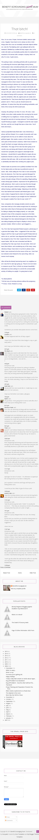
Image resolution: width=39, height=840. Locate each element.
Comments (9, 820)
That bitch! (9, 685)
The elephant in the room (13, 693)
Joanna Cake (8, 493)
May (7, 710)
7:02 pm (6, 397)
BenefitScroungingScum (19, 586)
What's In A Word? (17, 614)
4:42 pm (6, 364)
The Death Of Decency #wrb (20, 622)
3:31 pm (6, 349)
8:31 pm (6, 405)
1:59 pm (6, 332)
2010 (6, 662)
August (8, 703)
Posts (7, 817)
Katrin (6, 399)
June (7, 707)
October (8, 699)
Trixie (6, 428)
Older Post (33, 573)
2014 (6, 653)
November (9, 697)
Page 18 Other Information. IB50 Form (23, 630)
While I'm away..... (11, 670)
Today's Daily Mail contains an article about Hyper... (21, 679)
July (7, 705)
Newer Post (6, 573)
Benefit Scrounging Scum (18, 831)
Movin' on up (9, 672)
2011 (6, 660)
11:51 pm (7, 500)
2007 (6, 720)
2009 (6, 664)
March (8, 714)
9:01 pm (6, 426)
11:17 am (7, 469)
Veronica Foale (8, 407)
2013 (6, 655)
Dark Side (7, 386)
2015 (6, 651)
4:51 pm (6, 384)
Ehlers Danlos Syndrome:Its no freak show (18, 691)
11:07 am (7, 529)
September (9, 701)
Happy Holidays (10, 676)
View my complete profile (18, 588)
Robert (6, 312)
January (8, 718)
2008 (6, 666)
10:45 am (7, 438)
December (9, 668)
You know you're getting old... (14, 674)
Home (20, 573)
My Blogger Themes (33, 834)
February (9, 716)
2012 (6, 658)
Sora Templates (19, 834)
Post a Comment (5, 567)
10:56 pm (7, 491)
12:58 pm (7, 565)
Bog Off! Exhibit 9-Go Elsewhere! (15, 681)
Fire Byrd (7, 351)
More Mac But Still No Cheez (14, 695)
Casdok (6, 334)
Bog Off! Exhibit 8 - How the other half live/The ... (20, 683)
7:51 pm (6, 511)
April (7, 712)
